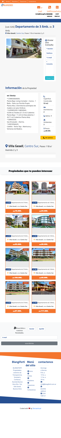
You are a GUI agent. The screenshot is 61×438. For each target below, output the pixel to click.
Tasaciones (23, 1)
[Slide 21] (34, 55)
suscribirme (29, 368)
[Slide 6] (18, 55)
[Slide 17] (30, 55)
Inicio (30, 396)
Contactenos (32, 1)
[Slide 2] (14, 55)
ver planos (48, 138)
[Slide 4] (16, 55)
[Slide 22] (35, 55)
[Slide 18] (31, 55)
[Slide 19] (32, 55)
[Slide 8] (20, 55)
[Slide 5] (17, 55)
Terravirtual (37, 433)
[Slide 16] (29, 55)
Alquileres (15, 1)
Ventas (8, 1)
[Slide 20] (33, 55)
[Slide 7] (19, 55)
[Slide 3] (15, 55)
